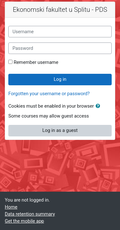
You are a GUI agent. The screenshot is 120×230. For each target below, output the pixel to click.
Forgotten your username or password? (49, 93)
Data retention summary (30, 214)
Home (11, 207)
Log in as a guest (59, 130)
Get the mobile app (24, 221)
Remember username (36, 62)
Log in (60, 79)
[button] (99, 106)
